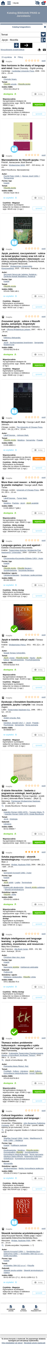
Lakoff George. (10, 435)
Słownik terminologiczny (14, 890)
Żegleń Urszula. (12, 718)
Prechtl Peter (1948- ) (12, 176)
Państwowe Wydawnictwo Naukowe (25, 801)
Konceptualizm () (13, 1152)
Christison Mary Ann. (14, 957)
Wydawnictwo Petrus (17, 645)
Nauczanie (11, 967)
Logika (17, 882)
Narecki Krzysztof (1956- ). (14, 1252)
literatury (24, 568)
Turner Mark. (22, 498)
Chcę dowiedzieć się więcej (12, 1343)
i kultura (35, 1071)
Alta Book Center (21, 949)
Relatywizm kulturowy (33, 1156)
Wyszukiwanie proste (9, 50)
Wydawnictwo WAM (17, 165)
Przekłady (8, 1071)
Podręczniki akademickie (13, 887)
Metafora (21, 440)
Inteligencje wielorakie (29, 967)
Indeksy (7, 1273)
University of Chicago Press (28, 490)
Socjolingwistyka (10, 570)
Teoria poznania (31, 725)
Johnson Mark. (23, 435)
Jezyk (22, 503)
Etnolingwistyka (10, 1150)
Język (6, 343)
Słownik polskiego (35, 887)
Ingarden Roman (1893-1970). (16, 812)
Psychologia (8, 725)
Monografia (8, 1163)
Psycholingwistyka (32, 660)
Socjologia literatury (26, 570)
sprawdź (38, 114)
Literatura (7, 824)
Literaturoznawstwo (11, 575)
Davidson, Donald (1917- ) (14, 723)
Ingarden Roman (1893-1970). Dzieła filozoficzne (24, 814)
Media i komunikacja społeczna (31, 1168)
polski (8, 882)
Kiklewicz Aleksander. (12, 338)
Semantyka (30, 440)
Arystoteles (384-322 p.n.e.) (15, 1265)
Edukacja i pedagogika (13, 977)
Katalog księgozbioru (21, 27)
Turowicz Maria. (36, 812)
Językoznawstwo (10, 1168)
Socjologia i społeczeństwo (31, 575)
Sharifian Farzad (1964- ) (16, 1138)
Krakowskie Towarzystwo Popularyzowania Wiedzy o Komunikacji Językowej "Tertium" (22, 1054)
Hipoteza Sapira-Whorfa (13, 1156)
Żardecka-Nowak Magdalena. (19, 276)
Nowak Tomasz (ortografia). (15, 653)
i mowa (9, 658)
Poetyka (15, 503)
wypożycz (39, 105)
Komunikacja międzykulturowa (16, 1073)
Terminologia (27, 882)
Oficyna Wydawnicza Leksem (18, 329)
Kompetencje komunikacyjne (26, 1159)
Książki (6, 183)
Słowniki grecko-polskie (13, 1270)
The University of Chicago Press (29, 427)
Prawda (40, 440)
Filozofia (30, 1265)
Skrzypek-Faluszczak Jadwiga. (20, 274)
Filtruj (20, 57)
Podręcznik (8, 972)
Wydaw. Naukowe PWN (20, 865)
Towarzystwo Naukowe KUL (19, 710)
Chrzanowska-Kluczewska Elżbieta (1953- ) (23, 558)
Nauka (32, 658)
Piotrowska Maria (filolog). (16, 1066)
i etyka (10, 894)
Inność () (35, 1073)
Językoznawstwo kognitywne (21, 343)
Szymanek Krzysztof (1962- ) (17, 873)
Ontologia (14, 819)
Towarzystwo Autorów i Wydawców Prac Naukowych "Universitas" (21, 551)
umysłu (10, 84)
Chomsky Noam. (10, 79)
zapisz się (39, 459)
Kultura (16, 1071)
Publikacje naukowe (19, 1145)
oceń (43, 61)
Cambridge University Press (23, 71)
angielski (32, 503)
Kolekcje (21, 50)
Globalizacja (8, 1159)
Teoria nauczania (36, 1154)
